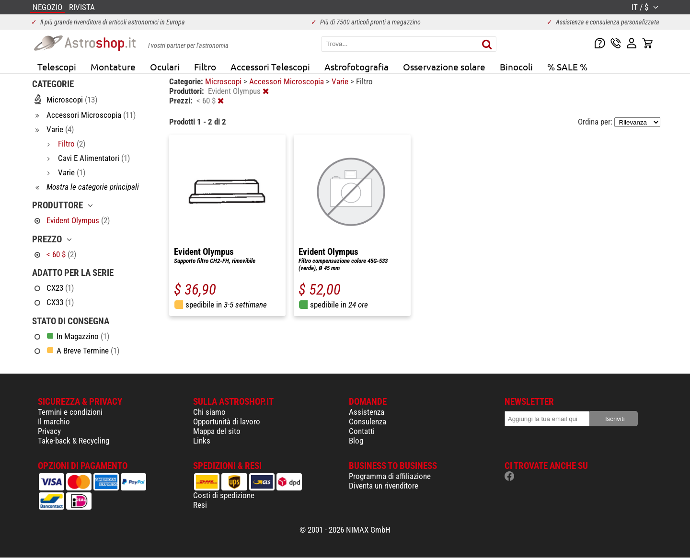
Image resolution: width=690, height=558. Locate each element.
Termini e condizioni (70, 412)
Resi (200, 505)
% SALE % (567, 66)
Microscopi (224, 81)
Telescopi (56, 66)
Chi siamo (209, 412)
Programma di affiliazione (390, 476)
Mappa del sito (217, 431)
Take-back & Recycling (73, 440)
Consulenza (367, 421)
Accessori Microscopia (287, 81)
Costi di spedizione (223, 495)
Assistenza (366, 412)
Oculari (165, 66)
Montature (113, 66)
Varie (341, 81)
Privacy (49, 431)
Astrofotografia (356, 66)
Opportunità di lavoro (226, 421)
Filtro (205, 66)
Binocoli (516, 66)
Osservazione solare (444, 66)
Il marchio (54, 421)
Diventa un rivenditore (383, 485)
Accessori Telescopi (270, 66)
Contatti (362, 431)
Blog (356, 440)
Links (201, 440)
